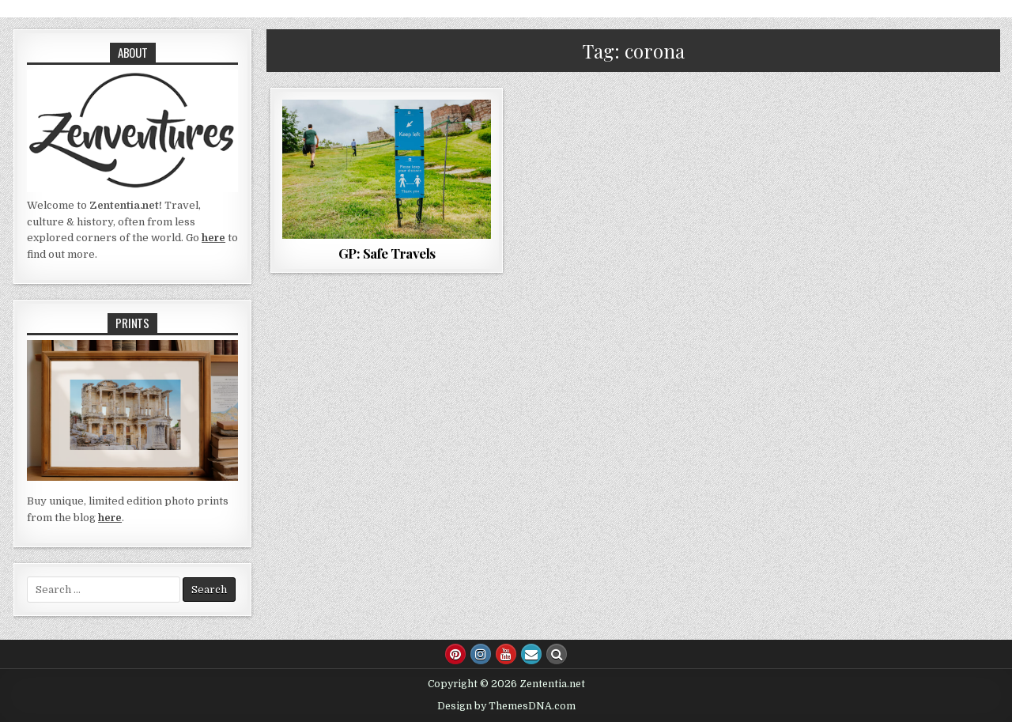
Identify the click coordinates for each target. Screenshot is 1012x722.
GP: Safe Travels (387, 253)
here (213, 238)
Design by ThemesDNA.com (506, 706)
